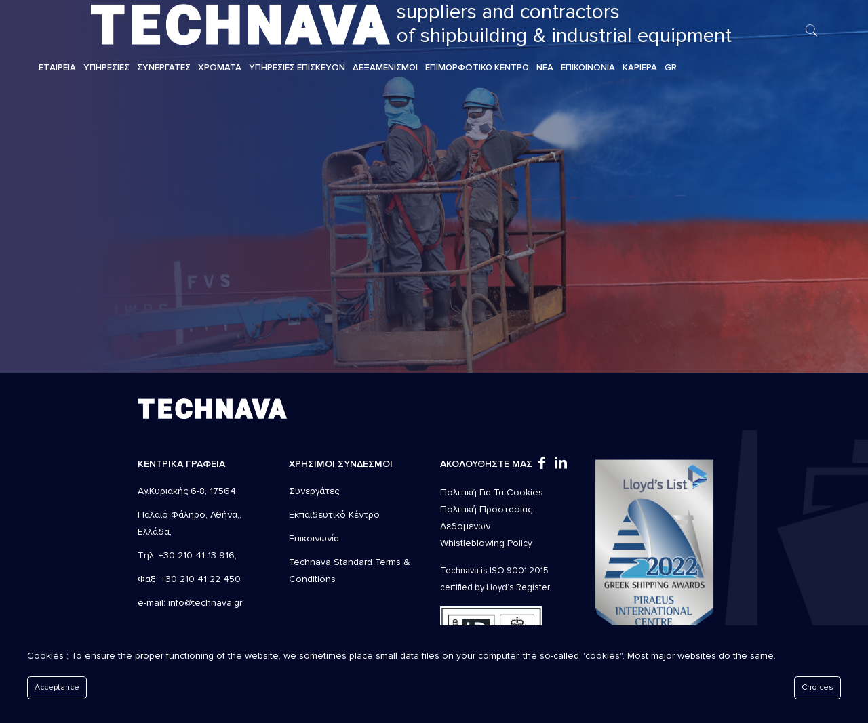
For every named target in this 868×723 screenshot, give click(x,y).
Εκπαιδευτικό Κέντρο (334, 514)
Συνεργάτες (314, 491)
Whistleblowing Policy (486, 543)
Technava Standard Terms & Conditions (349, 570)
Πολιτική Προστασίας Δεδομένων (486, 517)
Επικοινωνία (314, 538)
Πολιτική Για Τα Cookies (491, 492)
